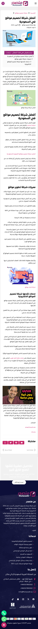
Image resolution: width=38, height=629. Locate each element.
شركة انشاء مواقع (30, 287)
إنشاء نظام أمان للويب (17, 358)
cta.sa (33, 432)
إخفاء (8, 53)
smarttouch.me (30, 427)
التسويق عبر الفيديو (26, 554)
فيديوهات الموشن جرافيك (24, 557)
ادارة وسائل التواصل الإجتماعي (22, 551)
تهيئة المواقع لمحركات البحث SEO (21, 564)
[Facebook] (33, 599)
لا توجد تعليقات (31, 27)
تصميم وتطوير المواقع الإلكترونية (22, 541)
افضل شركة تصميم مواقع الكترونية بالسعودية (21, 154)
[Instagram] (23, 599)
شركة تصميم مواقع (27, 25)
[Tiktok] (12, 599)
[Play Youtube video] (19, 395)
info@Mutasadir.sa (26, 592)
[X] (28, 599)
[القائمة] (35, 3)
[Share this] (16, 442)
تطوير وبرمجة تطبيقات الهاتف (23, 544)
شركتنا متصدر (31, 125)
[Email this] (21, 442)
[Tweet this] (10, 442)
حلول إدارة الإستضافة (25, 548)
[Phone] (4, 613)
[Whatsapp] (4, 619)
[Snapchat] (18, 599)
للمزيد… (34, 530)
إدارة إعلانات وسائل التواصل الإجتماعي (20, 560)
